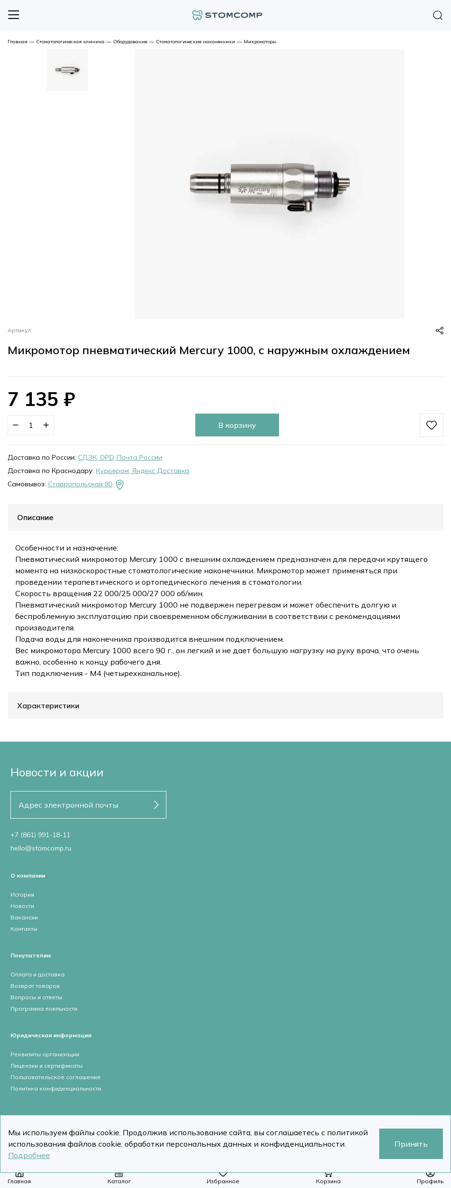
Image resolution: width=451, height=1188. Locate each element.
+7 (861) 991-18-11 (40, 835)
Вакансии (24, 917)
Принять (411, 1144)
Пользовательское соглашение (55, 1077)
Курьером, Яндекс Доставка (142, 470)
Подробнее (29, 1155)
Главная (18, 42)
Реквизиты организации (44, 1054)
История (22, 894)
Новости (22, 905)
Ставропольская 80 (86, 485)
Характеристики (48, 705)
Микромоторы (260, 42)
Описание (35, 517)
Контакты (24, 928)
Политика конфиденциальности (55, 1088)
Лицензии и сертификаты (46, 1065)
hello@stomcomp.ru (40, 848)
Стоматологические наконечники (195, 42)
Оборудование (130, 42)
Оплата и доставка (37, 974)
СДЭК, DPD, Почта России (120, 457)
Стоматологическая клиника (70, 42)
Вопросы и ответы (36, 997)
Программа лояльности (43, 1008)
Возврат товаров (35, 985)
